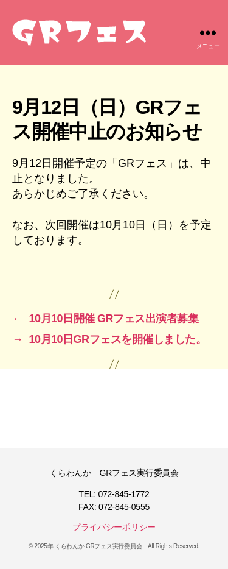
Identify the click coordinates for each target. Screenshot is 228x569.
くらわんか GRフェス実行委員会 (98, 546)
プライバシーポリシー (114, 527)
